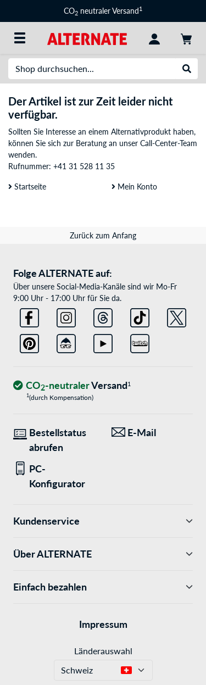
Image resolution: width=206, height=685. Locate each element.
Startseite (27, 186)
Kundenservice (103, 521)
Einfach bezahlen (103, 587)
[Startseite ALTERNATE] (87, 38)
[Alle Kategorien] (19, 37)
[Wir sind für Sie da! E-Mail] (152, 432)
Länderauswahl (103, 650)
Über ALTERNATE (103, 554)
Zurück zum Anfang (103, 235)
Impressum (103, 624)
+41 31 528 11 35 (84, 166)
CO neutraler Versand (103, 10)
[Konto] (154, 38)
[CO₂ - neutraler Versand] (72, 386)
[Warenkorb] (186, 38)
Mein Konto (134, 186)
